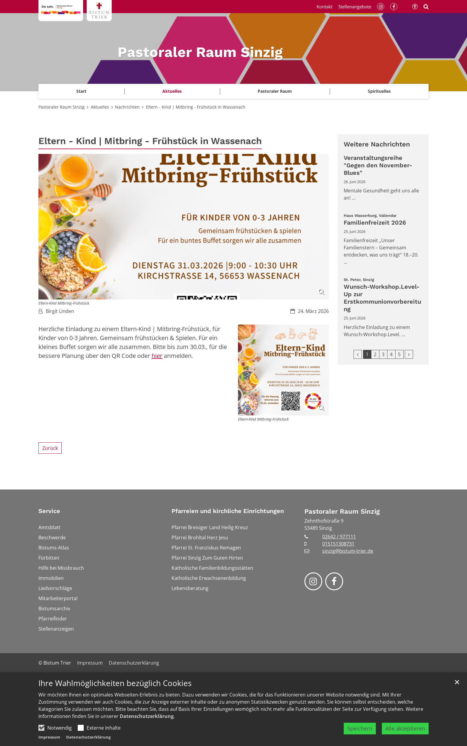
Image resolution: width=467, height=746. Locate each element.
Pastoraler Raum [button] (275, 91)
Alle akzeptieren (405, 728)
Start (81, 91)
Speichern (359, 728)
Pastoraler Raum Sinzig (61, 107)
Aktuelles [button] (172, 91)
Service (49, 511)
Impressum (49, 737)
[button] (379, 91)
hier (157, 356)
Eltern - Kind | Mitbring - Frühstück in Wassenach (195, 107)
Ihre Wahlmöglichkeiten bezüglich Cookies (115, 683)
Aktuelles (100, 107)
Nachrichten (127, 107)
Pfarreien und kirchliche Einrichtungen (228, 511)
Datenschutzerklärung (147, 716)
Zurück (50, 448)
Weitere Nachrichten (377, 144)
